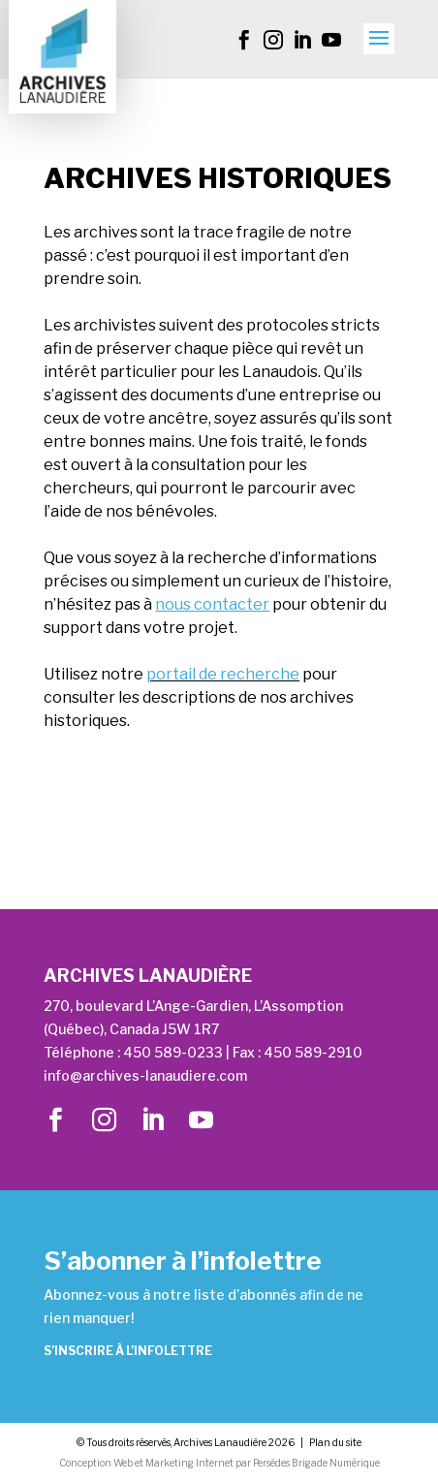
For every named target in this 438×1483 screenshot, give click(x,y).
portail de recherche (222, 674)
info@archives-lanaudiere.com (145, 1075)
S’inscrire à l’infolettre (128, 1350)
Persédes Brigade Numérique (316, 1462)
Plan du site (335, 1442)
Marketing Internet (189, 1462)
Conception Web (96, 1462)
